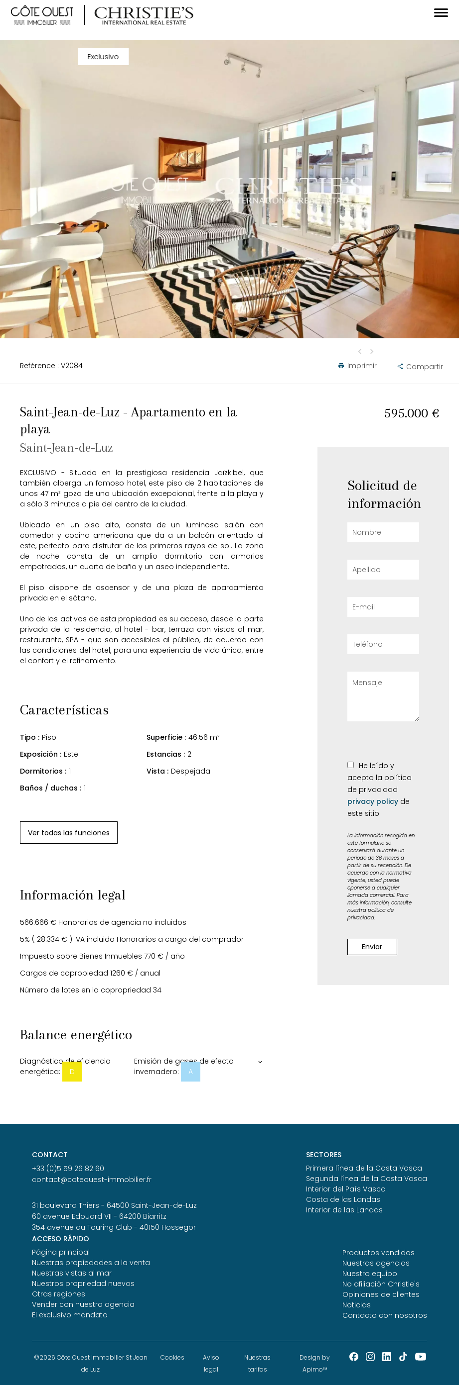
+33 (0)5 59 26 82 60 (68, 1169)
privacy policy (372, 801)
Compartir (418, 367)
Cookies (172, 1357)
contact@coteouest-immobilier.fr (92, 1180)
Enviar (372, 947)
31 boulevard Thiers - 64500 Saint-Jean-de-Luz (114, 1205)
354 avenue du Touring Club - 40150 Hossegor (114, 1227)
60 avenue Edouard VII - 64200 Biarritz (99, 1216)
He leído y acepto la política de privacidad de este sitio (379, 789)
